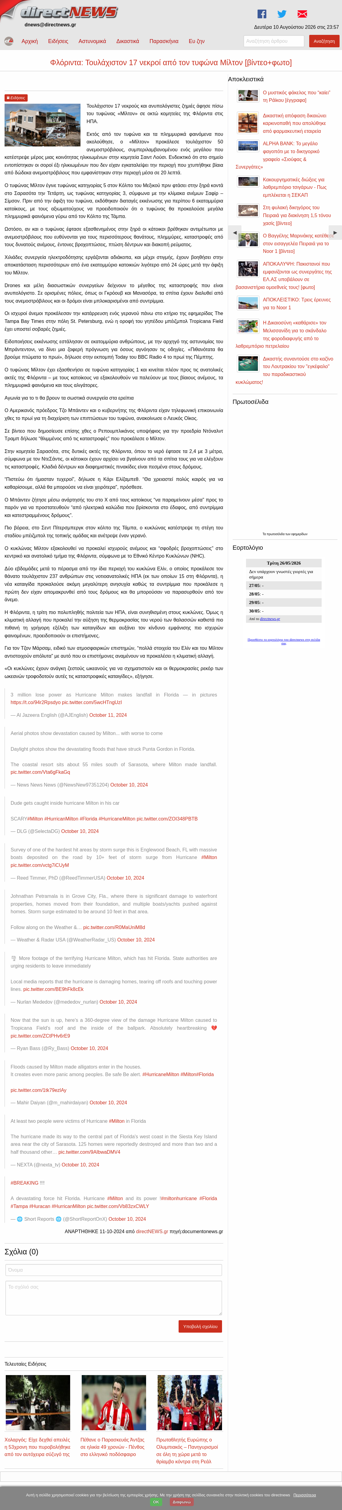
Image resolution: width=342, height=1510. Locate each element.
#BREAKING (25, 1183)
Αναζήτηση (324, 41)
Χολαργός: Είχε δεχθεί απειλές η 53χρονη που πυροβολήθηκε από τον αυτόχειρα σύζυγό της (37, 1447)
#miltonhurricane (179, 1198)
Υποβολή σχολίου (200, 1326)
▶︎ (337, 235)
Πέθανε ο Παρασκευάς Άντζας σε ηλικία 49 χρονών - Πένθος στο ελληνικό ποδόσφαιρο (112, 1447)
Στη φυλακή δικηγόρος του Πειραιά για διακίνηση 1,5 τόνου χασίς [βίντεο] (297, 215)
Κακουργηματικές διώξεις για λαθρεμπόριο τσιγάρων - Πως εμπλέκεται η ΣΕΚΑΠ (295, 187)
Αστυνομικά (92, 41)
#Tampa (19, 1206)
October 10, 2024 (129, 784)
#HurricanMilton (61, 818)
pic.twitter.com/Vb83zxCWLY (118, 1206)
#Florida (88, 818)
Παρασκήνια (163, 41)
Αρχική (30, 41)
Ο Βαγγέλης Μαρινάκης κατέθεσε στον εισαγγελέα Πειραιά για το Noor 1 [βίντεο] (298, 243)
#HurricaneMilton (117, 818)
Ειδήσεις (58, 41)
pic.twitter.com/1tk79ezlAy (39, 1090)
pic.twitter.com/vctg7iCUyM (40, 865)
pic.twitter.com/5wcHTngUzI (92, 702)
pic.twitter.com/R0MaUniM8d (114, 927)
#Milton (35, 818)
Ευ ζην (197, 41)
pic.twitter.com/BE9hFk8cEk (53, 989)
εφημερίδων (299, 534)
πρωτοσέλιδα (276, 534)
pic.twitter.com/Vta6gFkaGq (40, 772)
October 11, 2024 (108, 715)
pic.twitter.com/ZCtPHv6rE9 (40, 1036)
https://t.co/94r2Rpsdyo (36, 702)
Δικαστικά (127, 41)
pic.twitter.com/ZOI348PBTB (167, 818)
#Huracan (39, 1206)
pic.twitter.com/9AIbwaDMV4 (89, 1152)
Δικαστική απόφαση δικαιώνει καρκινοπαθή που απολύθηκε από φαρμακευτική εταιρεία (295, 123)
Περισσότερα (304, 1495)
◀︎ (237, 235)
